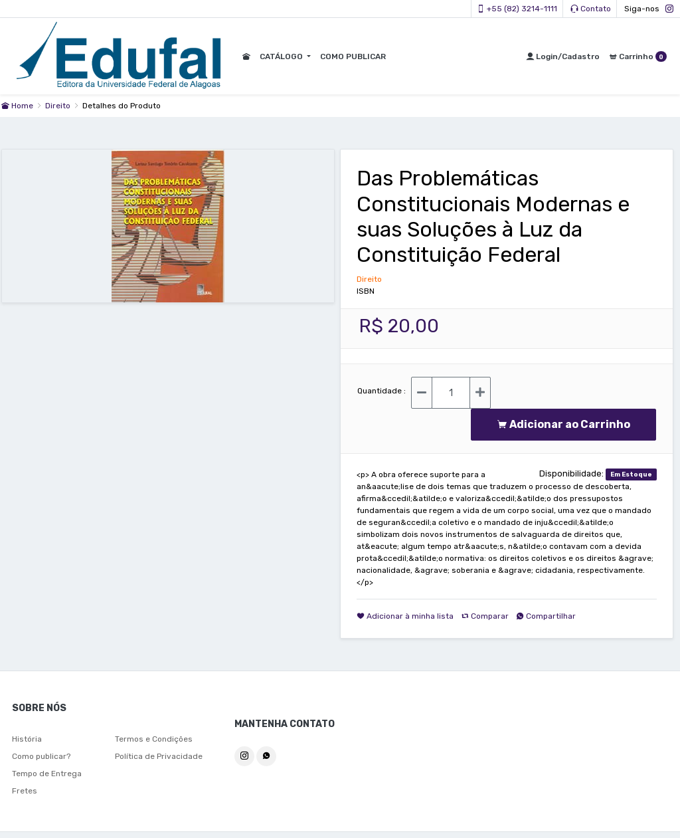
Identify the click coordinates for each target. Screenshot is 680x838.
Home (17, 105)
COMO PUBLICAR (351, 56)
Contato (590, 8)
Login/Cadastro (563, 56)
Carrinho (638, 56)
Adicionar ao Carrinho (563, 424)
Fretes (24, 790)
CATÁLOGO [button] (280, 56)
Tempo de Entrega (47, 773)
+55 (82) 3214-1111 (517, 8)
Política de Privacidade (159, 756)
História (27, 739)
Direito (58, 105)
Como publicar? (41, 756)
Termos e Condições (154, 739)
